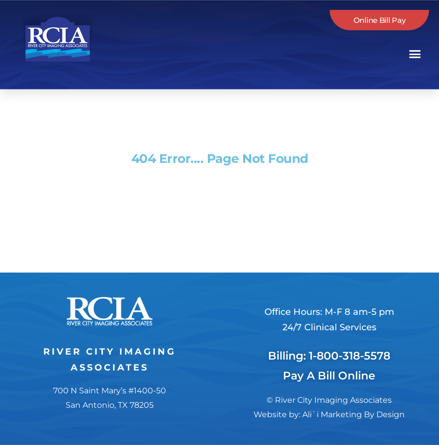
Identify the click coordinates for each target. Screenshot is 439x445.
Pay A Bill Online (329, 375)
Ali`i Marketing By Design (353, 414)
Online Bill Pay (379, 20)
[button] (415, 54)
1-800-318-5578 (349, 356)
